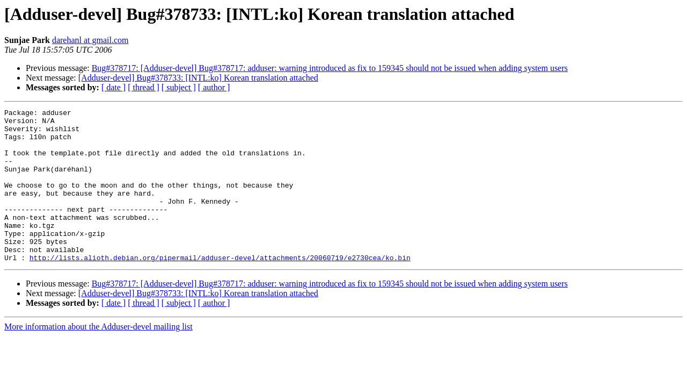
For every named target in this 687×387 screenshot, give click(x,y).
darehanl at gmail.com (90, 40)
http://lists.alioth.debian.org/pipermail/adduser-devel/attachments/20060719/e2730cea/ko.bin (220, 288)
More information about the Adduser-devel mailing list (98, 357)
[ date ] (113, 87)
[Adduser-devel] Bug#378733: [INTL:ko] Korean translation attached (198, 77)
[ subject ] (179, 87)
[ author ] (214, 87)
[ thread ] (143, 87)
